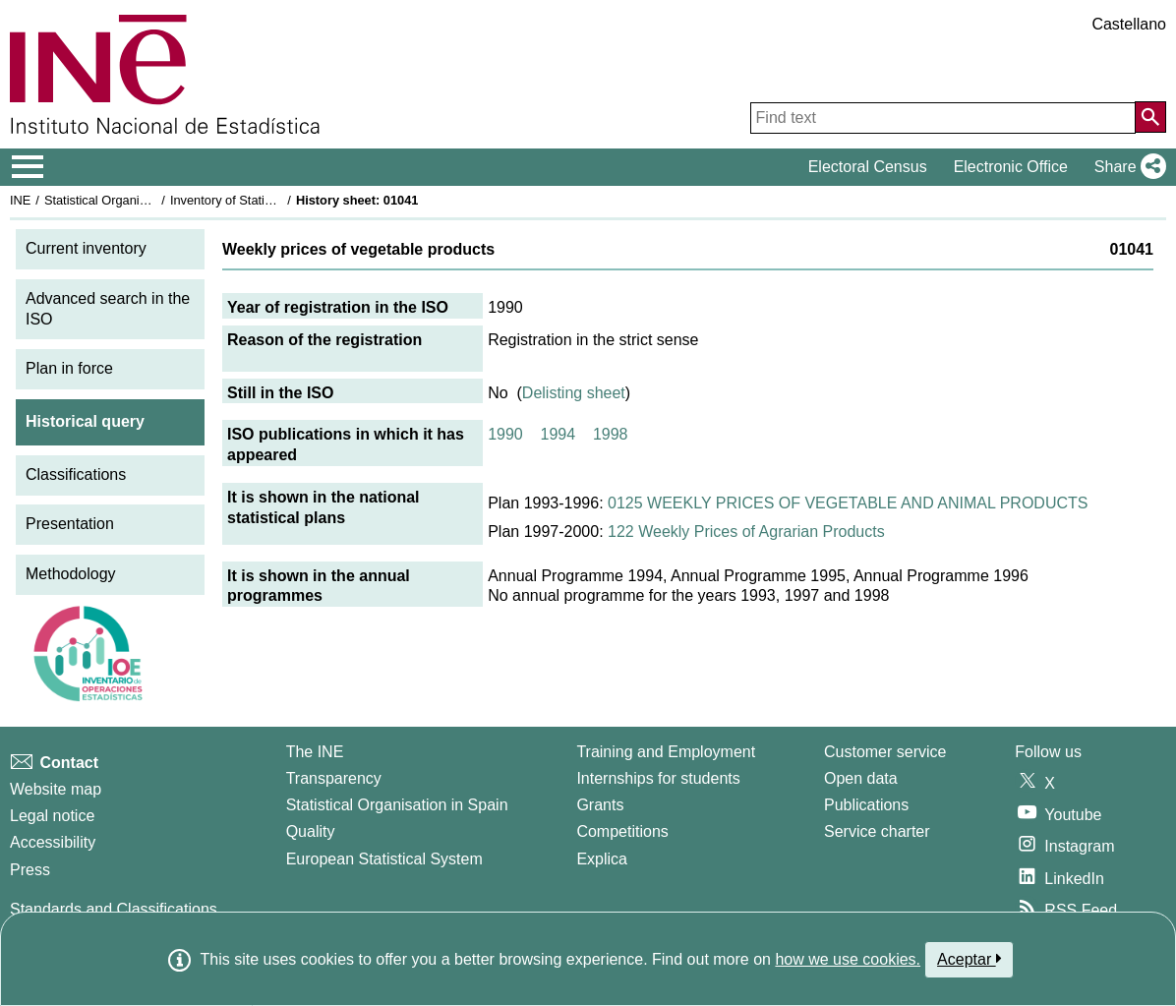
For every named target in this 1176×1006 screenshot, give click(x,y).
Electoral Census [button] (867, 166)
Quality (310, 831)
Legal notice (52, 815)
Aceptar (969, 959)
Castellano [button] (1128, 24)
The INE (315, 751)
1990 (505, 434)
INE (20, 200)
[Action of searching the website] (1150, 117)
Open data (861, 778)
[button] (1126, 167)
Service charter (877, 831)
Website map (55, 789)
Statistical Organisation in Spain (133, 200)
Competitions (622, 831)
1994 (558, 434)
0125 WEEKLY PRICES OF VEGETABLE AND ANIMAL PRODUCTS (848, 503)
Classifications (76, 474)
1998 (610, 434)
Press (30, 869)
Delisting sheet (573, 393)
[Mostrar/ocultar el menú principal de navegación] (28, 167)
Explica (601, 859)
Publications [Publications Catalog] (866, 805)
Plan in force (69, 368)
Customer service (885, 751)
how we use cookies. (847, 959)
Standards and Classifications (113, 909)
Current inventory (86, 248)
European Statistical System (384, 859)
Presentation (70, 523)
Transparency (334, 778)
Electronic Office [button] (1011, 166)
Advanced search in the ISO (108, 308)
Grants (599, 805)
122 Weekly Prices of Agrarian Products (746, 531)
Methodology (71, 573)
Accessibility (52, 842)
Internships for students (657, 778)
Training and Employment (665, 751)
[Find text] (943, 118)
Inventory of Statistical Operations (264, 200)
